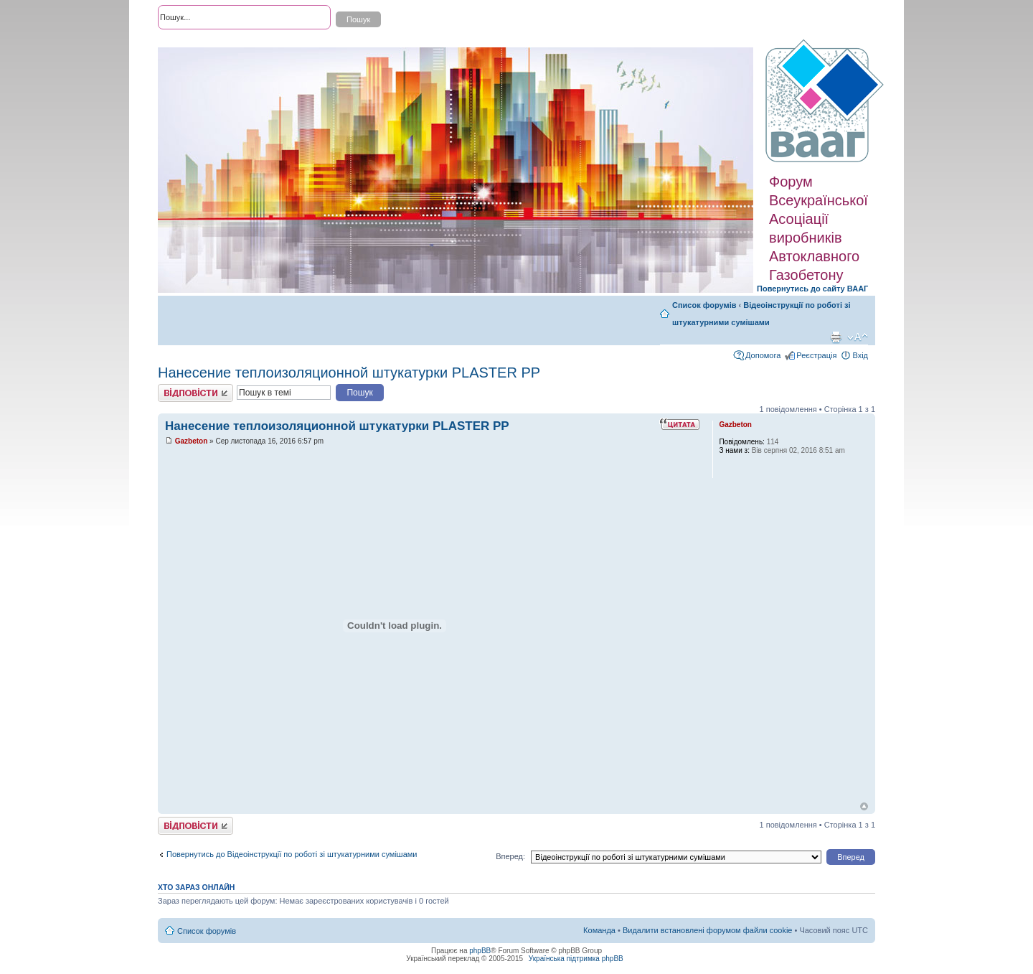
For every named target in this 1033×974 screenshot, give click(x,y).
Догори (864, 806)
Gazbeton (191, 441)
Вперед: (510, 856)
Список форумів (704, 305)
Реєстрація (816, 355)
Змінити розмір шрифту (857, 337)
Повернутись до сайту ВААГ (812, 288)
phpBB (480, 951)
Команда (599, 930)
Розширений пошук (193, 43)
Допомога (762, 355)
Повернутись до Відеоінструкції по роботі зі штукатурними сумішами (291, 854)
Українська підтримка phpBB (576, 959)
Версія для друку (836, 337)
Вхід (860, 355)
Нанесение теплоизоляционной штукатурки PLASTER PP (349, 372)
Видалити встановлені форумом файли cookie (708, 930)
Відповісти (195, 393)
